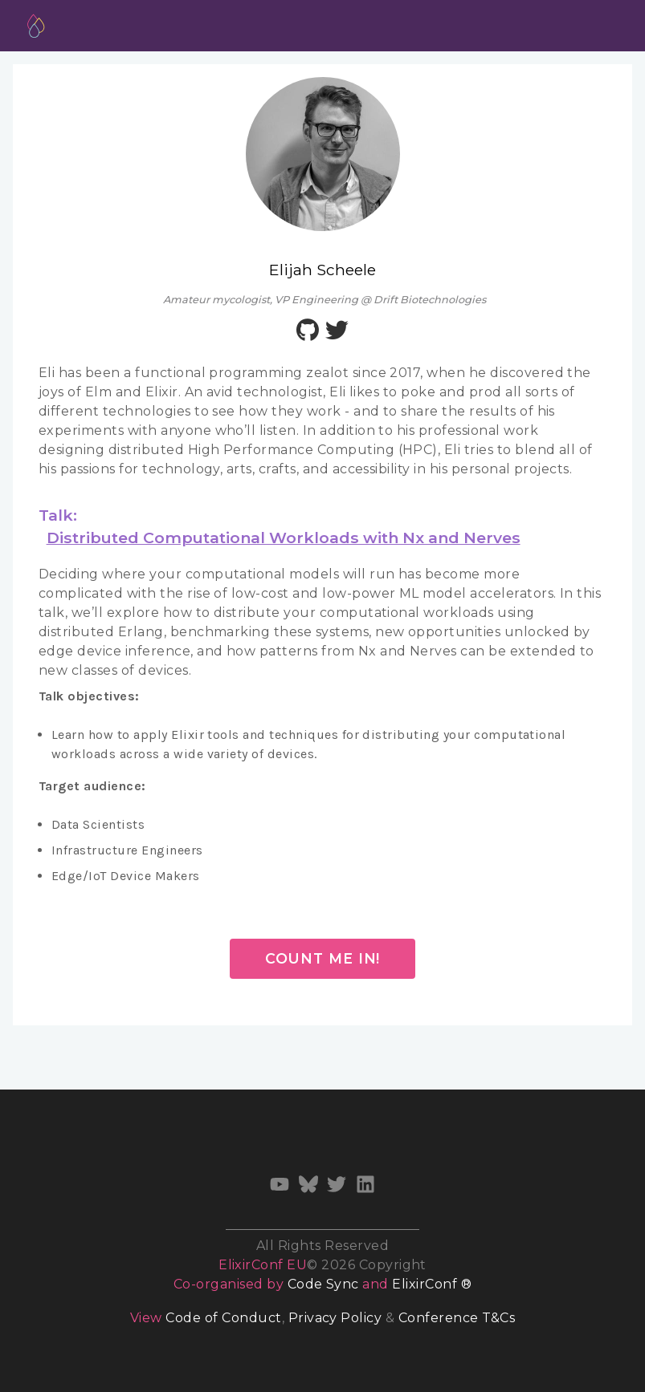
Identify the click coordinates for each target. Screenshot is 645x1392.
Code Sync (323, 1284)
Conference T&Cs (456, 1317)
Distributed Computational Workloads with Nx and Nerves (283, 537)
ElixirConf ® (432, 1284)
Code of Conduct (223, 1317)
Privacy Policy (335, 1317)
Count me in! (323, 958)
